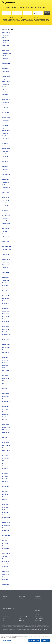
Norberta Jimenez (6, 522)
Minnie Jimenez (5, 177)
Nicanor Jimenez (6, 422)
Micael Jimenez (5, 97)
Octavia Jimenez (5, 561)
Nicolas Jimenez (5, 442)
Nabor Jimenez (5, 282)
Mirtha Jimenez (5, 208)
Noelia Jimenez (5, 499)
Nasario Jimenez (5, 318)
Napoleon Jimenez (6, 311)
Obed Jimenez (5, 556)
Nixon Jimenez (5, 489)
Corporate (4, 598)
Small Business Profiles (22, 600)
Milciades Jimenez (6, 148)
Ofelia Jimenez (5, 584)
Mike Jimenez (5, 133)
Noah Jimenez (5, 491)
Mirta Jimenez (5, 205)
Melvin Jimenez (5, 58)
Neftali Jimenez (5, 360)
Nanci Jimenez (5, 300)
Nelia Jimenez (5, 375)
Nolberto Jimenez (6, 517)
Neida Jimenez (5, 365)
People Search (21, 598)
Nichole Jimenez (5, 432)
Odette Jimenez (5, 576)
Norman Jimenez (6, 535)
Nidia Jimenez (5, 455)
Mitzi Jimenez (5, 218)
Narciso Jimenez (5, 316)
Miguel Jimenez (5, 128)
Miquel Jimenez (5, 182)
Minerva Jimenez (6, 174)
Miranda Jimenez (6, 187)
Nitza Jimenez (5, 484)
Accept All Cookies (34, 640)
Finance (20, 618)
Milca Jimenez (5, 146)
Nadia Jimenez (5, 285)
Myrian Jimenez (5, 275)
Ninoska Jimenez (6, 478)
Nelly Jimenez (5, 383)
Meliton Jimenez (6, 48)
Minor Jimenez (5, 179)
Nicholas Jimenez (6, 429)
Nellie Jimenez (5, 380)
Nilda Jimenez (5, 463)
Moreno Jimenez (6, 259)
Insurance (36, 612)
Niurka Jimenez (5, 486)
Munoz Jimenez (5, 264)
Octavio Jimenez (6, 566)
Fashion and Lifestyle (38, 620)
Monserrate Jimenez (6, 249)
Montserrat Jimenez (6, 251)
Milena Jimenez (5, 153)
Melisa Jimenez (5, 42)
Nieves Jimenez (5, 458)
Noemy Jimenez (5, 504)
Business (20, 614)
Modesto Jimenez (6, 223)
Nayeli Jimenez (5, 352)
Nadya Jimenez (5, 290)
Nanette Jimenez (6, 306)
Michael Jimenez (6, 104)
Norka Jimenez (5, 530)
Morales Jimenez (6, 257)
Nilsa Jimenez (5, 471)
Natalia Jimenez (5, 321)
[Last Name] (17, 13)
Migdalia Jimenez (6, 122)
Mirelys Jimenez (5, 192)
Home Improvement (6, 616)
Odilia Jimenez (5, 579)
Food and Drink (21, 620)
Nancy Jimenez (5, 303)
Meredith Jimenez (6, 81)
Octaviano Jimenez (6, 563)
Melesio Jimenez (6, 32)
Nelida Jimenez (5, 378)
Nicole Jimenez (5, 447)
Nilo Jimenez (5, 468)
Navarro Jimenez (6, 347)
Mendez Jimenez (6, 63)
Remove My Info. (8, 630)
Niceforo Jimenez (6, 427)
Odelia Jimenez (5, 574)
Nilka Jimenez (5, 465)
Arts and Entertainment (23, 610)
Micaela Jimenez (6, 99)
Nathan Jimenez (5, 339)
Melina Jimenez (5, 37)
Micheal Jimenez (6, 110)
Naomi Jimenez (5, 308)
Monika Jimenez (5, 241)
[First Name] (6, 13)
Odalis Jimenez (5, 569)
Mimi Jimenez (5, 169)
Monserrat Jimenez (6, 246)
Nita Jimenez (5, 481)
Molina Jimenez (5, 228)
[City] (27, 13)
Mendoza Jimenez (6, 66)
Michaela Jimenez (6, 107)
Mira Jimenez (5, 184)
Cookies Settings (6, 640)
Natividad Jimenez (6, 344)
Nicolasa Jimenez (6, 445)
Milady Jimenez (5, 135)
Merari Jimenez (5, 68)
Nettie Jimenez (5, 416)
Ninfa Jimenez (5, 476)
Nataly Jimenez (5, 329)
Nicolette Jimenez (6, 450)
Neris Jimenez (5, 409)
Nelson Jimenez (5, 385)
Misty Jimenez (5, 213)
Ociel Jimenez (5, 558)
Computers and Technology (23, 616)
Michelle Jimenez (6, 117)
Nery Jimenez (5, 411)
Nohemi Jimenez (6, 512)
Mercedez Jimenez (6, 76)
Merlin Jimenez (5, 86)
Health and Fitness (38, 610)
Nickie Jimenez (5, 437)
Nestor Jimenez (5, 414)
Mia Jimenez (5, 94)
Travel (4, 618)
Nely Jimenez (5, 391)
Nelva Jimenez (5, 388)
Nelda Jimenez (5, 373)
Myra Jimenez (5, 269)
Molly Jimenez (5, 231)
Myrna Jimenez (5, 277)
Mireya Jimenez (5, 195)
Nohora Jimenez (5, 514)
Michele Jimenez (6, 115)
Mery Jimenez (5, 89)
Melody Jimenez (5, 50)
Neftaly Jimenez (5, 362)
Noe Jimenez (5, 494)
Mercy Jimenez (5, 79)
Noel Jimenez (5, 496)
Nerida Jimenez (5, 406)
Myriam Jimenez (5, 272)
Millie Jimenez (5, 159)
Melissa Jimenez (5, 45)
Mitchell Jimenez (6, 215)
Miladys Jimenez (6, 138)
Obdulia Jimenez (6, 553)
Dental (4, 612)
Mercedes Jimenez (6, 73)
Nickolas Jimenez (6, 440)
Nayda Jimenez (5, 349)
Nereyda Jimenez (6, 401)
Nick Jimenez (5, 434)
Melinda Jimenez (6, 40)
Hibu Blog (4, 600)
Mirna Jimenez (5, 202)
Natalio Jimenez (5, 326)
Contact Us (4, 604)
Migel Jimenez (5, 125)
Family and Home (38, 614)
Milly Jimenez (5, 161)
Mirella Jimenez (5, 189)
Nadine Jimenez (5, 287)
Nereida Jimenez (6, 398)
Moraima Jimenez (6, 254)
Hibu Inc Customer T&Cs (39, 600)
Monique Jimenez (6, 244)
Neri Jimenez (5, 404)
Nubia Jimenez (5, 538)
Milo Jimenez (5, 164)
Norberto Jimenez (6, 525)
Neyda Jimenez (5, 419)
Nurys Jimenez (5, 548)
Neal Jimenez (5, 357)
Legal (4, 620)
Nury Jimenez (5, 545)
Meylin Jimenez (5, 91)
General (4, 610)
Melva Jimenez (5, 55)
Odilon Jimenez (5, 582)
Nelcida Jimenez (5, 370)
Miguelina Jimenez (6, 130)
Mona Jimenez (5, 233)
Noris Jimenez (5, 527)
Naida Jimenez (5, 295)
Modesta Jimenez (6, 220)
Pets (3, 614)
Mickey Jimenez (5, 120)
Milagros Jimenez (6, 143)
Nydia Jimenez (5, 551)
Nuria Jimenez (5, 540)
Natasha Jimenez (6, 331)
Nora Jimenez (5, 520)
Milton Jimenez (5, 166)
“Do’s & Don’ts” (40, 629)
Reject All (45, 640)
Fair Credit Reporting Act (27, 626)
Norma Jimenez (5, 533)
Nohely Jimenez (5, 509)
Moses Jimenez (5, 262)
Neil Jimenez (5, 367)
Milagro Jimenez (5, 140)
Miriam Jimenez (5, 197)
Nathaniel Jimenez (6, 342)
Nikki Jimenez (5, 460)
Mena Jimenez (5, 60)
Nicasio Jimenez (5, 424)
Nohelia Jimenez (5, 507)
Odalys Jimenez (5, 571)
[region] (26, 638)
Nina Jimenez (5, 473)
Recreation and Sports (38, 616)
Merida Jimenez (5, 84)
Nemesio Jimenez (6, 393)
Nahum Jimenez (5, 293)
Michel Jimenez (5, 112)
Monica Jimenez (5, 236)
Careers (4, 602)
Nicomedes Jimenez (6, 453)
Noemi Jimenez (5, 502)
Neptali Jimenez (5, 396)
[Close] (49, 636)
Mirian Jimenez (5, 200)
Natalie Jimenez (5, 324)
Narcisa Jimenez (5, 313)
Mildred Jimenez (6, 151)
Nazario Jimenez (5, 355)
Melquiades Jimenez (6, 53)
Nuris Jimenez (5, 543)
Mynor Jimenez (5, 267)
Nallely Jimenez (5, 298)
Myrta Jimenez (5, 280)
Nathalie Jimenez (6, 336)
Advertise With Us (38, 598)
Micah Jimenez (5, 102)
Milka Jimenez (5, 156)
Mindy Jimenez (5, 171)
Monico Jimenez (5, 238)
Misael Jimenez (5, 210)
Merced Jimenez (5, 71)
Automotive (21, 612)
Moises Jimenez (5, 226)
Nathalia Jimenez (6, 334)
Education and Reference (39, 618)
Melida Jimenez (5, 35)
